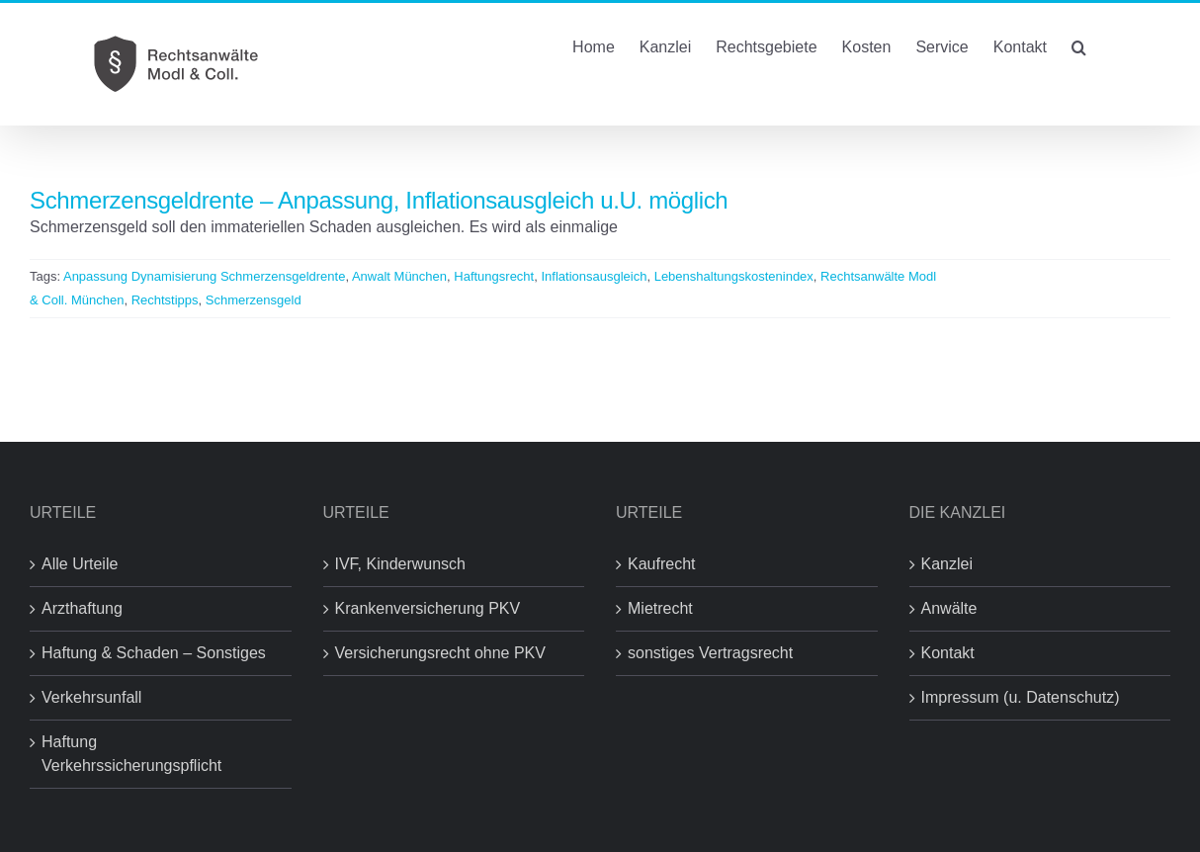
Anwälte (949, 608)
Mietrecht (660, 608)
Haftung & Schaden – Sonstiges (154, 652)
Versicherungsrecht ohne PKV (440, 652)
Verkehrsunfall (91, 697)
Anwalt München (399, 276)
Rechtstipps (165, 300)
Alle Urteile (80, 563)
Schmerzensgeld (253, 300)
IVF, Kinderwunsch (401, 563)
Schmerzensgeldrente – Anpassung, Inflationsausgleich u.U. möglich (379, 200)
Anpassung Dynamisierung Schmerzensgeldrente (204, 276)
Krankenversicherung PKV (428, 608)
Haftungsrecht (494, 276)
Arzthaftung (82, 608)
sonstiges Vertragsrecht (710, 652)
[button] (1078, 45)
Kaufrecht (661, 563)
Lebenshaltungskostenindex (734, 276)
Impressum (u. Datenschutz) (1020, 697)
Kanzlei (947, 563)
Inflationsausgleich (593, 276)
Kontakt (948, 652)
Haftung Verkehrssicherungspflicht (131, 753)
